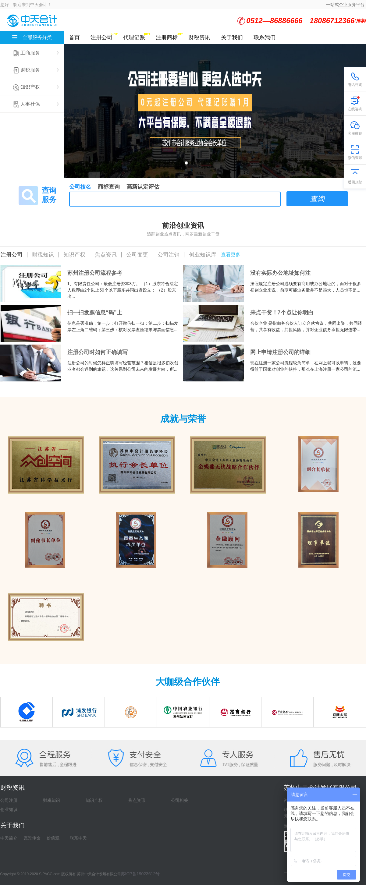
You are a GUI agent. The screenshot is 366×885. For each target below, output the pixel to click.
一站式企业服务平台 (345, 4)
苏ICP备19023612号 (140, 873)
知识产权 (74, 254)
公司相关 (179, 800)
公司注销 (168, 254)
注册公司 (101, 37)
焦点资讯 (106, 254)
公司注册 (8, 800)
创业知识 (8, 809)
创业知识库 (202, 254)
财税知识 (43, 254)
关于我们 (232, 37)
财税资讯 (199, 37)
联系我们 (264, 37)
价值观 (53, 838)
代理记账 (134, 37)
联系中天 (78, 838)
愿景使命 (32, 838)
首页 (74, 37)
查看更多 (230, 254)
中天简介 (8, 838)
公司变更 (137, 254)
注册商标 (167, 37)
